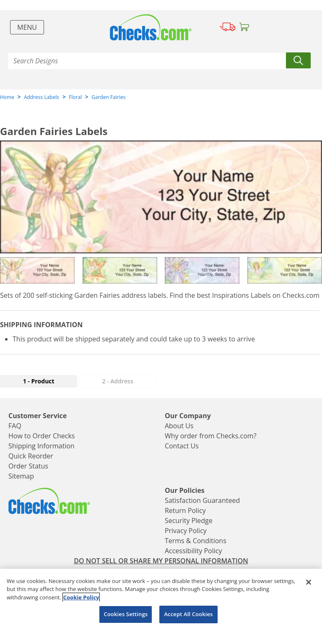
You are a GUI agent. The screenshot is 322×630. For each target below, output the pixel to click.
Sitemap (21, 476)
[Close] (308, 582)
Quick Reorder (30, 456)
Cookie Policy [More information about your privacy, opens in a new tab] (81, 597)
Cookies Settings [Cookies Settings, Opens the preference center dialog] (126, 614)
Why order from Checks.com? (211, 435)
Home (7, 97)
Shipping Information (41, 445)
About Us (179, 425)
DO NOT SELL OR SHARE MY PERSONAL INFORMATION (161, 560)
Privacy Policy (186, 530)
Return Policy (185, 510)
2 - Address (117, 381)
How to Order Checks (41, 435)
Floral (75, 97)
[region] (161, 599)
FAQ (14, 425)
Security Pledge (189, 520)
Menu (27, 27)
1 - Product (39, 381)
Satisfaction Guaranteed (202, 500)
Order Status (28, 466)
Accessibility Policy (193, 550)
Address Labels (41, 97)
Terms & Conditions (195, 540)
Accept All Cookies (188, 614)
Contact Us (182, 445)
